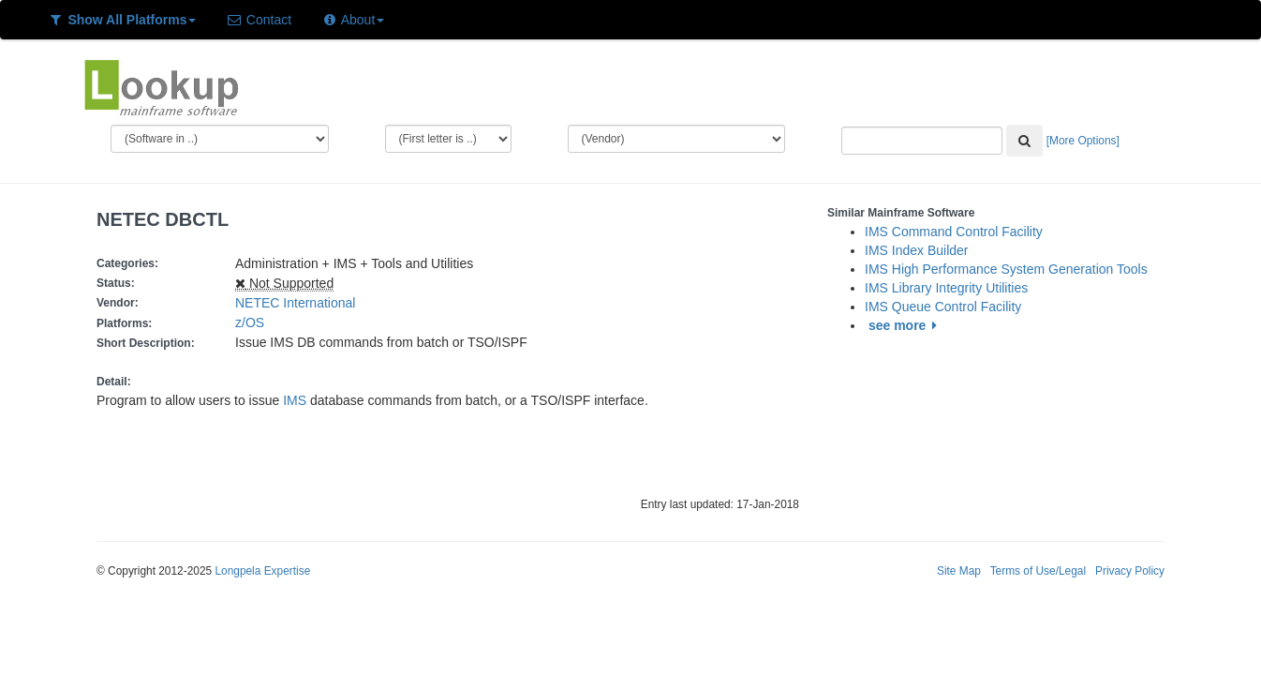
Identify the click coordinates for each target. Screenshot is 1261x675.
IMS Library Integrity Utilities (946, 287)
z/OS (253, 322)
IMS (294, 400)
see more (905, 325)
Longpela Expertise (262, 571)
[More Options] (1083, 140)
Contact (258, 19)
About (352, 19)
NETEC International (295, 302)
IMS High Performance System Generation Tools (1006, 269)
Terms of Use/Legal (1038, 571)
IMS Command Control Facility (954, 231)
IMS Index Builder (917, 250)
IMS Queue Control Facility (943, 306)
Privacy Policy (1130, 571)
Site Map (959, 571)
